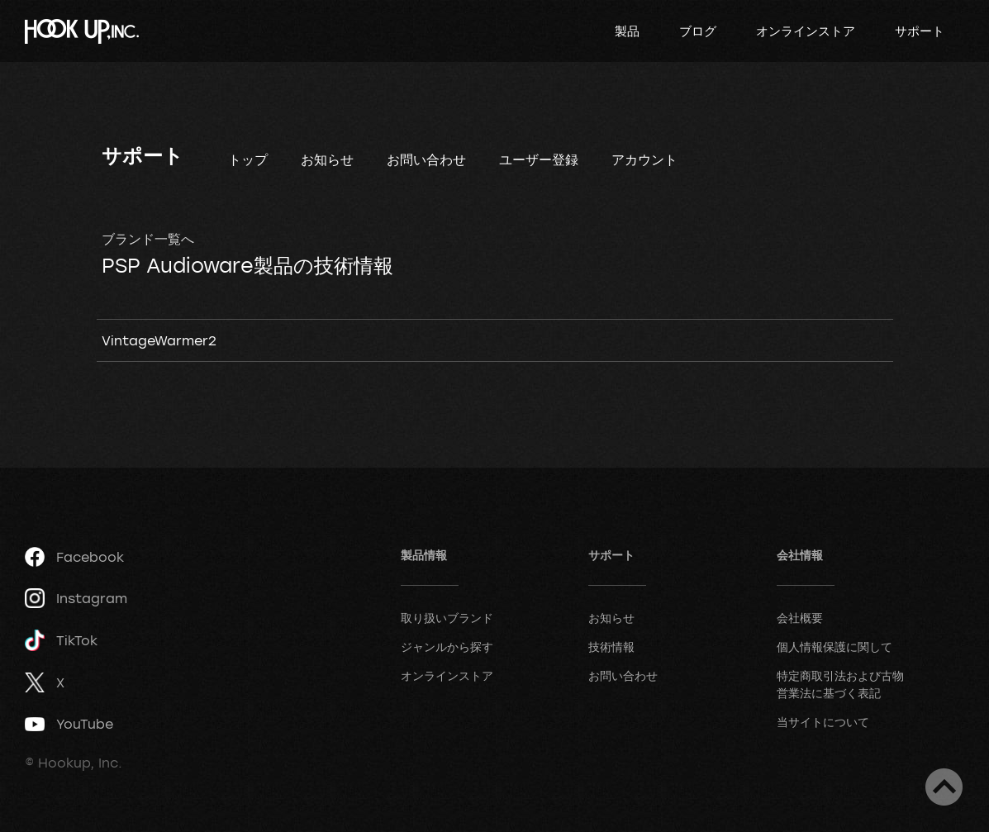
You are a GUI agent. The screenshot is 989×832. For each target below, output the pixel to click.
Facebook (74, 557)
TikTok (61, 641)
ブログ (697, 30)
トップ (248, 159)
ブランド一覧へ (148, 239)
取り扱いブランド (447, 617)
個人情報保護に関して (834, 646)
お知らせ (327, 159)
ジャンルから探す (447, 646)
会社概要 (800, 617)
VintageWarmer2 (159, 340)
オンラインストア (805, 30)
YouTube (69, 724)
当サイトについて (823, 722)
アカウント (644, 159)
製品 (627, 30)
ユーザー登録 (538, 159)
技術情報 (611, 646)
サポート (919, 30)
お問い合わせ (426, 159)
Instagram (76, 598)
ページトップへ (944, 787)
